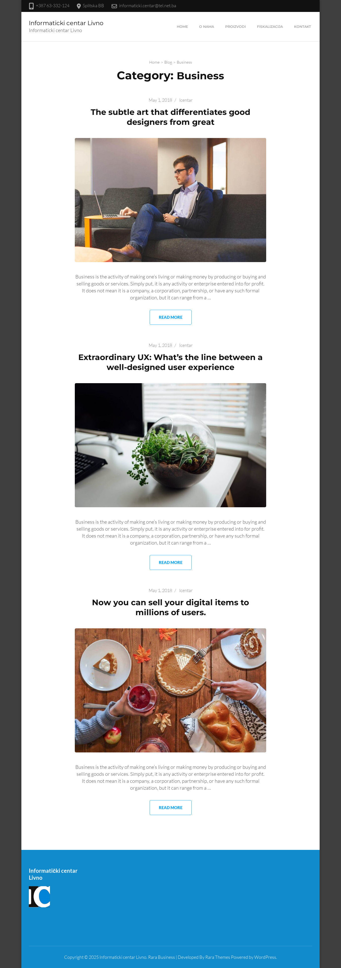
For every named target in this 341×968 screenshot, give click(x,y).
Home (182, 26)
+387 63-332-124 (52, 5)
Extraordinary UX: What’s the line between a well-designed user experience (170, 362)
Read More (170, 317)
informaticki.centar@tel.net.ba (147, 5)
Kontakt (302, 26)
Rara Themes (217, 957)
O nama (206, 26)
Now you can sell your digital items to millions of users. (170, 607)
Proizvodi (235, 26)
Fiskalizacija (270, 26)
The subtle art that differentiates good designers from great (170, 117)
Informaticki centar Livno (66, 23)
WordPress (265, 957)
